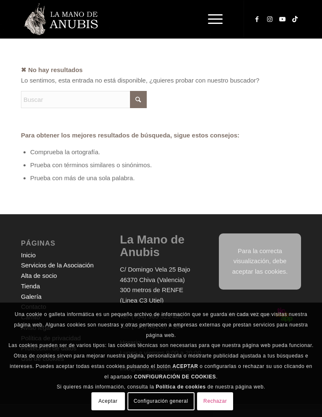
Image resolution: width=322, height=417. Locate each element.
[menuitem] (216, 19)
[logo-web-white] (62, 19)
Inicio (28, 255)
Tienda (30, 286)
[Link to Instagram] (269, 19)
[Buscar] (84, 99)
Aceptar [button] (108, 401)
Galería (31, 296)
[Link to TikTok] (294, 19)
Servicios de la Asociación (57, 265)
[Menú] (211, 19)
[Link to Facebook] (257, 19)
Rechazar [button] (215, 401)
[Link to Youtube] (282, 19)
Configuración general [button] (161, 401)
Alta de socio (39, 275)
